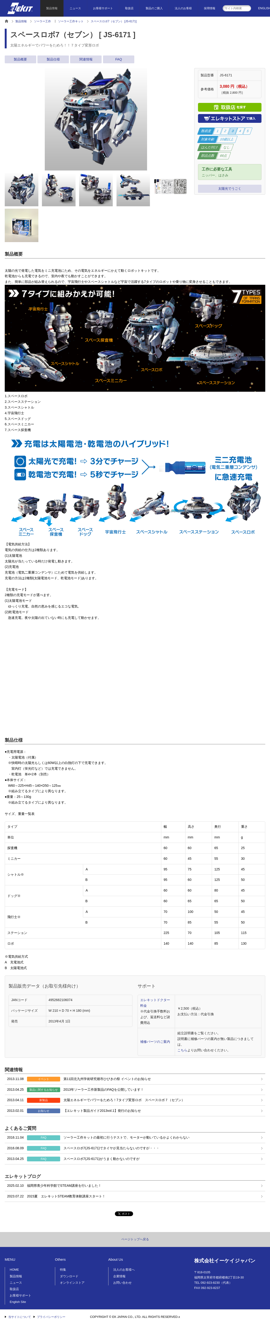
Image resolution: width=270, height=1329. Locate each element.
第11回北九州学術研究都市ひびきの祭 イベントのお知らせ (79, 1079)
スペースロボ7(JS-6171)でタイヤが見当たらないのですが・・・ (83, 1148)
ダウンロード (69, 1276)
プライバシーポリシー (51, 1317)
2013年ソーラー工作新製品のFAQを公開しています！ (75, 1090)
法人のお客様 (183, 8)
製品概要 (20, 59)
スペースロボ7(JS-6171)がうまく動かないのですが (73, 1159)
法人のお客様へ (124, 1269)
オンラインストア (72, 1282)
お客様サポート (103, 8)
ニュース (75, 8)
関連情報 (86, 59)
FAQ (118, 59)
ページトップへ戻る (135, 1239)
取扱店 (129, 8)
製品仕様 (53, 59)
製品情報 (52, 8)
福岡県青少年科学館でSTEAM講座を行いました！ (54, 1186)
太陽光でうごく (229, 188)
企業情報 (119, 1276)
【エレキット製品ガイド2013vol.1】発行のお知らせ (74, 1111)
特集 (63, 1269)
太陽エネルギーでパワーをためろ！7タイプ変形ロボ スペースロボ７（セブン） (96, 1100)
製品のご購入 (154, 8)
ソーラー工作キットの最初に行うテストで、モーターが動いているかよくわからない (98, 1137)
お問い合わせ (122, 1282)
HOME (14, 1269)
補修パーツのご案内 (155, 1042)
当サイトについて (19, 1317)
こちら (182, 1050)
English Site (18, 1302)
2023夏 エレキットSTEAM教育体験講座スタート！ (56, 1196)
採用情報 (209, 8)
